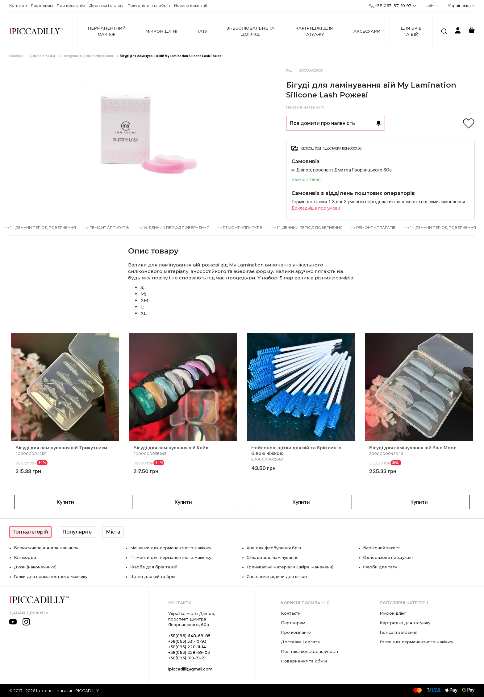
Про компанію (71, 5)
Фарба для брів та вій (153, 566)
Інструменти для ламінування (87, 56)
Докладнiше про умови (315, 208)
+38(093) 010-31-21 (187, 657)
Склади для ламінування (272, 557)
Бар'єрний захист (381, 547)
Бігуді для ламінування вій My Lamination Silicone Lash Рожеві (171, 56)
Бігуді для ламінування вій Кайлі (171, 447)
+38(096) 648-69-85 (189, 635)
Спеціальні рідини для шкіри (277, 576)
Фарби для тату (380, 566)
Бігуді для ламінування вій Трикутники (61, 447)
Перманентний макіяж (107, 31)
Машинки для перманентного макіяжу (170, 547)
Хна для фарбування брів (274, 547)
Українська (461, 5)
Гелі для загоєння (398, 632)
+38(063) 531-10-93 (390, 6)
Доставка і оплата (106, 5)
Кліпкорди (25, 557)
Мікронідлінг (161, 31)
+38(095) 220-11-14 (187, 646)
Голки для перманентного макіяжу (50, 576)
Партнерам (42, 5)
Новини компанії (190, 5)
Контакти (18, 5)
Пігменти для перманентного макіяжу (170, 557)
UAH (432, 5)
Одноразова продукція (388, 557)
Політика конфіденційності (309, 651)
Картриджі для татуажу (314, 31)
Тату (202, 31)
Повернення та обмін (148, 5)
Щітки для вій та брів (152, 576)
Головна (16, 56)
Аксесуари (366, 31)
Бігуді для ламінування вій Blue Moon (413, 447)
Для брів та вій (411, 31)
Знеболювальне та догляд (250, 31)
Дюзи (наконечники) (35, 566)
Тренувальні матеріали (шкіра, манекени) (290, 566)
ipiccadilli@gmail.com (190, 668)
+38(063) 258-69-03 (189, 652)
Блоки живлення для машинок (46, 547)
